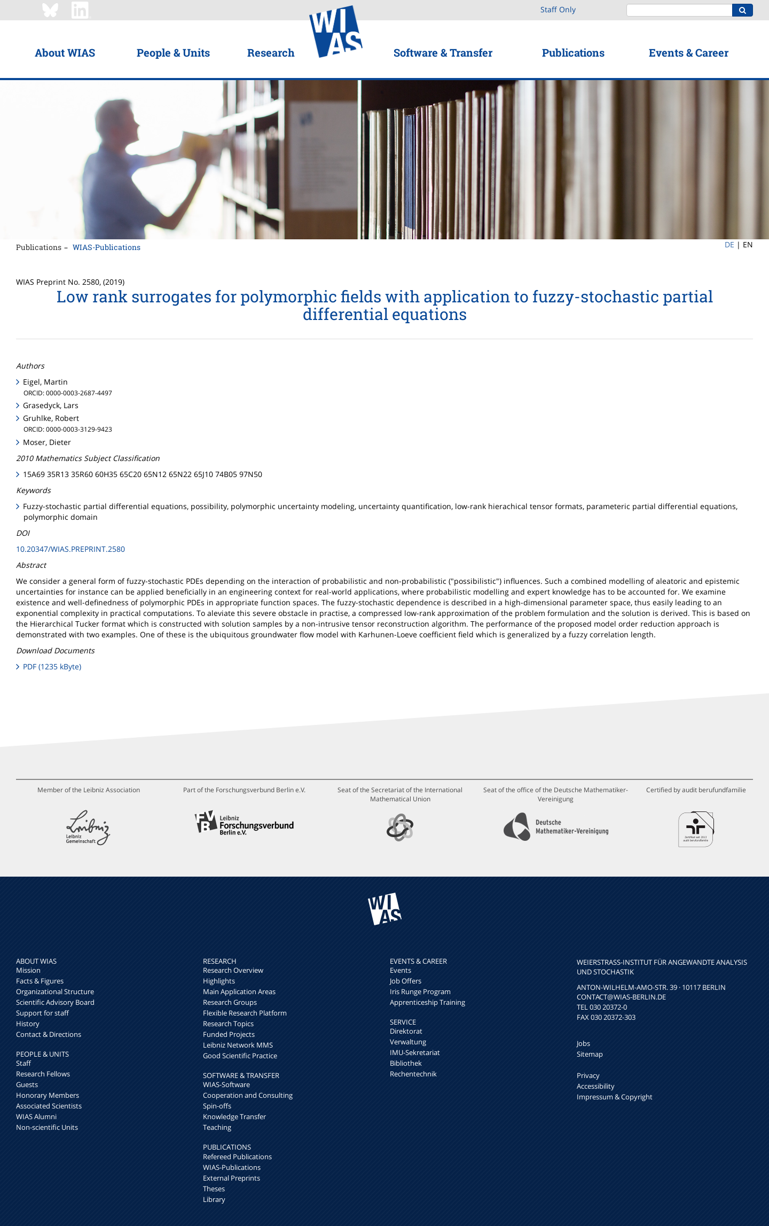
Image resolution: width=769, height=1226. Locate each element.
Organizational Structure (55, 991)
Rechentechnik (413, 1074)
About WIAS (65, 52)
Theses (214, 1188)
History (28, 1023)
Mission (28, 970)
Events (400, 970)
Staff (23, 1063)
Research (271, 52)
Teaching (217, 1127)
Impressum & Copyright (615, 1097)
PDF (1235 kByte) (52, 666)
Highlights (219, 981)
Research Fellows (43, 1074)
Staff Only (558, 9)
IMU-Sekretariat (415, 1052)
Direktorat (406, 1031)
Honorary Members (47, 1095)
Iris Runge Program (420, 991)
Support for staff (42, 1013)
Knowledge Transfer (234, 1116)
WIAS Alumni (36, 1116)
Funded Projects (229, 1034)
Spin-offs (217, 1106)
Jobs (583, 1043)
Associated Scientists (49, 1106)
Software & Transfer (443, 52)
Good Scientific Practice (240, 1055)
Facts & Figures (40, 981)
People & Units (173, 52)
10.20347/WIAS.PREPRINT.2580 (70, 549)
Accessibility (596, 1086)
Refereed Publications (237, 1156)
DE (729, 244)
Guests (27, 1084)
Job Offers (405, 981)
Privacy (588, 1075)
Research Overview (233, 970)
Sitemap (590, 1054)
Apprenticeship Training (427, 1002)
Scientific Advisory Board (55, 1002)
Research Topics (228, 1023)
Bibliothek (406, 1063)
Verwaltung (408, 1042)
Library (214, 1199)
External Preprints (231, 1178)
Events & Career (688, 52)
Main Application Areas (239, 991)
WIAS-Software (226, 1084)
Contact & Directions (48, 1034)
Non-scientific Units (47, 1127)
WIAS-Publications (106, 247)
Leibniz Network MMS (238, 1045)
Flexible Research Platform (245, 1013)
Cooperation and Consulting (248, 1095)
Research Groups (230, 1002)
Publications (573, 52)
